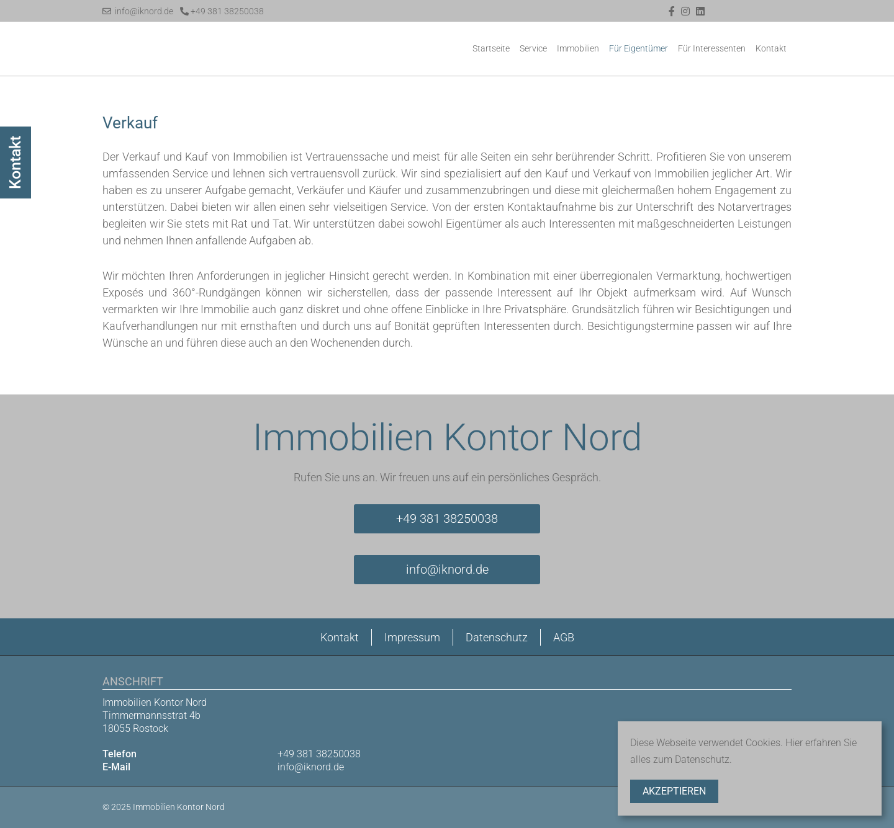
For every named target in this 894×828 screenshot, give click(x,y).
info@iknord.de (137, 11)
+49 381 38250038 (222, 11)
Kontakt (771, 48)
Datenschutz (497, 637)
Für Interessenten (712, 48)
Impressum (412, 637)
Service (533, 48)
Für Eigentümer (638, 48)
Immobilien (578, 48)
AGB (563, 637)
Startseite (491, 48)
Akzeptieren (674, 791)
